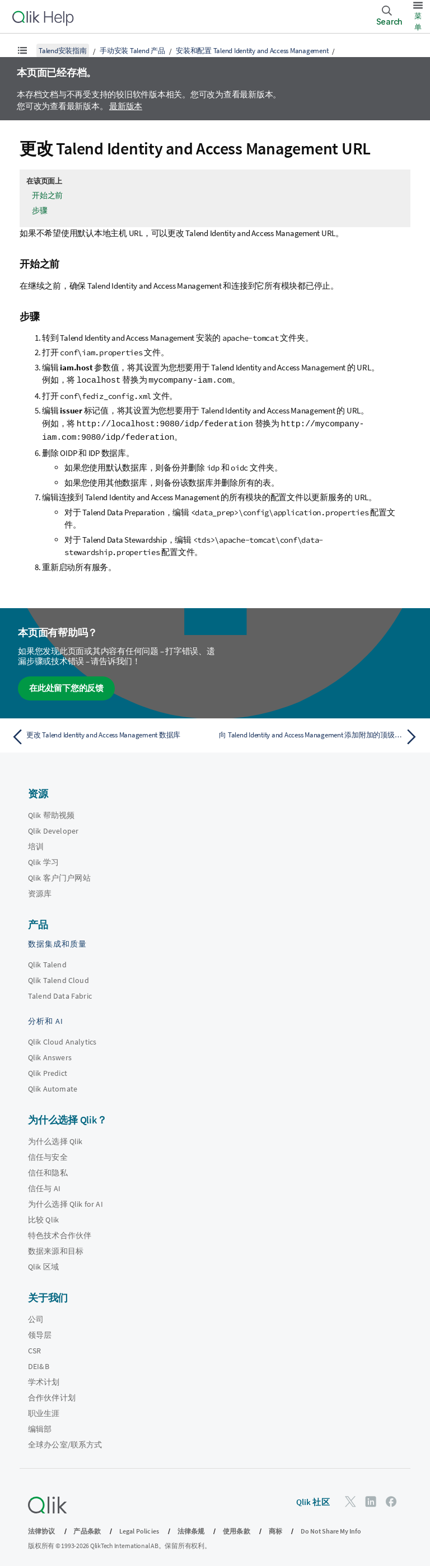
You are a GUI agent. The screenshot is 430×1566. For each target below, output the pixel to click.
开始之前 (47, 195)
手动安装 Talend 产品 (132, 50)
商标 (275, 1529)
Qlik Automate (52, 1087)
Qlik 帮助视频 (51, 813)
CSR (34, 1349)
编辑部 (40, 1427)
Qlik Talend (47, 963)
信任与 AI (44, 1187)
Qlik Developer (53, 829)
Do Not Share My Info (331, 1529)
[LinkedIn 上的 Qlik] (370, 1499)
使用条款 (236, 1529)
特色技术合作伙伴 (59, 1234)
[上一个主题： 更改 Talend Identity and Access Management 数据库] (109, 735)
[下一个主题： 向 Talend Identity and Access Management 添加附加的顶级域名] (320, 735)
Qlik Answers (50, 1056)
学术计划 (44, 1380)
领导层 (40, 1333)
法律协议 (41, 1529)
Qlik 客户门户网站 (59, 876)
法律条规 (191, 1529)
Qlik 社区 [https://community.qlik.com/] (313, 1500)
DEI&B (38, 1365)
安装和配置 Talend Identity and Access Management (252, 50)
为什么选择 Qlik (55, 1140)
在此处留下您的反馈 (66, 686)
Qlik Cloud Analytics (62, 1040)
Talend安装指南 (63, 50)
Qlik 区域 (43, 1265)
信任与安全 (48, 1155)
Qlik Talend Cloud (58, 979)
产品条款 (87, 1529)
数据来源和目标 (55, 1249)
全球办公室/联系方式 (65, 1443)
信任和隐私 (48, 1171)
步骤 (40, 210)
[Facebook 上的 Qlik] (391, 1499)
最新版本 (125, 106)
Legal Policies (139, 1529)
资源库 (40, 892)
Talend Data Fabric (60, 994)
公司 (36, 1318)
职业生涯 (44, 1412)
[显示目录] (22, 50)
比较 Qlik (43, 1218)
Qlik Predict (47, 1071)
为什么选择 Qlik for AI (65, 1202)
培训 (36, 845)
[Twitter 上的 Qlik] (350, 1499)
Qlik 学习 (43, 860)
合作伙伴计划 (52, 1396)
